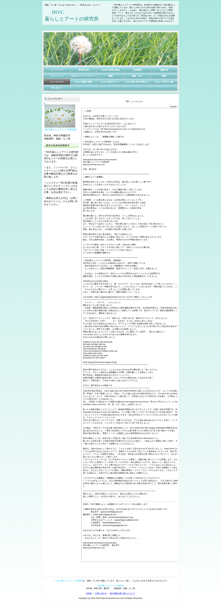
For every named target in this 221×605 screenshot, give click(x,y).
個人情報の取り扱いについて (122, 593)
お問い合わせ (101, 593)
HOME (89, 593)
